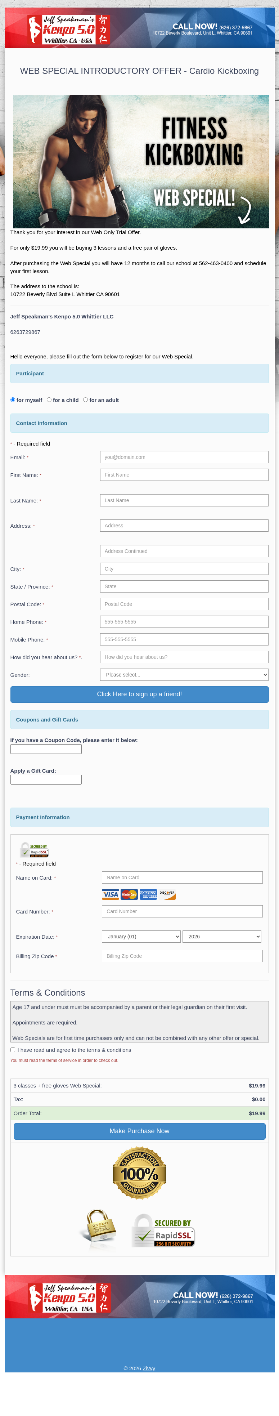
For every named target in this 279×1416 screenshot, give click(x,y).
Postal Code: (27, 604)
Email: (19, 457)
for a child (67, 400)
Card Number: (34, 911)
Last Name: (25, 500)
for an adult (103, 400)
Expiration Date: (37, 937)
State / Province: (31, 587)
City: (17, 569)
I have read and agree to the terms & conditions (74, 1050)
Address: (22, 526)
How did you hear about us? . (46, 657)
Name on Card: (36, 878)
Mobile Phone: (29, 639)
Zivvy (149, 1368)
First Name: (25, 475)
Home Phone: (28, 622)
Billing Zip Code (36, 956)
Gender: (20, 675)
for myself (31, 400)
